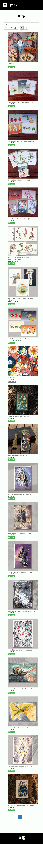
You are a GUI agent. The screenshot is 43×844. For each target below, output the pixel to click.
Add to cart (11, 67)
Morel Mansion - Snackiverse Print (20, 572)
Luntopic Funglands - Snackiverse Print (21, 611)
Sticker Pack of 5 (13, 378)
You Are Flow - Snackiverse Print (19, 728)
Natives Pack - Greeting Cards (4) (19, 180)
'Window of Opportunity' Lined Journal (21, 805)
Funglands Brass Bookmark (17, 455)
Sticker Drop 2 (12, 63)
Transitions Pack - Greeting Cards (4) (21, 141)
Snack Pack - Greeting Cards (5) (19, 219)
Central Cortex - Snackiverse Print (20, 650)
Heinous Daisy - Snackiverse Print (20, 494)
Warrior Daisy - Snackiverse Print (19, 533)
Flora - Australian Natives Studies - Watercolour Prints (20, 258)
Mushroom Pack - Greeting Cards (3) (20, 102)
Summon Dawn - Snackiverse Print (20, 767)
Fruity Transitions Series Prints (18, 339)
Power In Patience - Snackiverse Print (21, 689)
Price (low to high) (11, 28)
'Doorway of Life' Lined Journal (18, 416)
